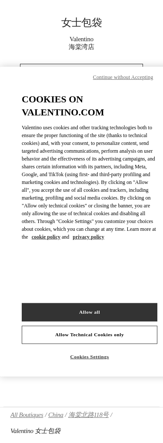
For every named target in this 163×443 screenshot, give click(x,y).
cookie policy (46, 237)
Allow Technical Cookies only (89, 334)
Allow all (89, 312)
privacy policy (88, 237)
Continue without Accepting (123, 77)
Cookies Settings (89, 356)
